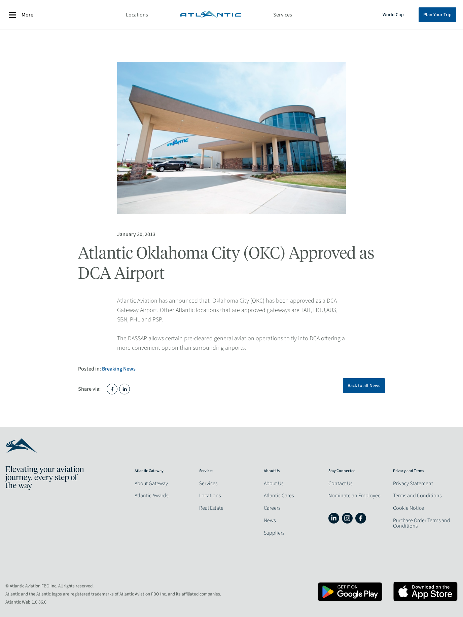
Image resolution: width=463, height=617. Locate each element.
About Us (273, 483)
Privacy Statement (413, 483)
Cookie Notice (408, 508)
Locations (137, 14)
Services (282, 14)
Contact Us (340, 483)
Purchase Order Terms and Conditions (421, 523)
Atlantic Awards (151, 495)
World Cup (393, 14)
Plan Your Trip (437, 14)
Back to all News (364, 385)
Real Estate (211, 508)
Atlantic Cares (279, 495)
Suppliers (274, 533)
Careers (272, 508)
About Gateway (151, 483)
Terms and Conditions (417, 495)
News (270, 520)
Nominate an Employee (354, 495)
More (21, 15)
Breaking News (119, 369)
